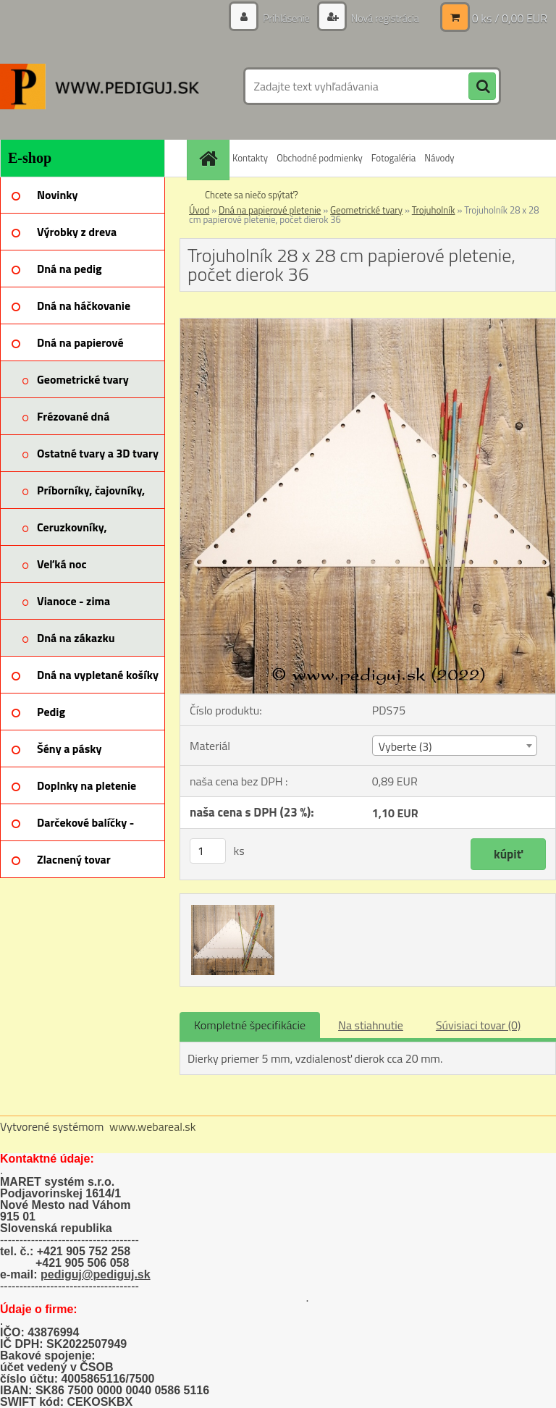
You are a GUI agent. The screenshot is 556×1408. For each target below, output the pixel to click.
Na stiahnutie (370, 1025)
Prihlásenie (286, 17)
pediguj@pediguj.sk (96, 1274)
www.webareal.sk (152, 1126)
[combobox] (454, 745)
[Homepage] (210, 158)
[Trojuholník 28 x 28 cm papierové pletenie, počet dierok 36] (367, 324)
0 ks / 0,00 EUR (509, 18)
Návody (439, 158)
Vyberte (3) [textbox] (405, 746)
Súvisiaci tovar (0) (478, 1025)
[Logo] (99, 86)
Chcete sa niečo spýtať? (251, 194)
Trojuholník (433, 210)
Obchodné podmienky (320, 158)
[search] (482, 87)
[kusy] (208, 851)
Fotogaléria (393, 158)
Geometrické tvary (366, 210)
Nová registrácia (384, 17)
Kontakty (250, 158)
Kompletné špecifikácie (250, 1025)
